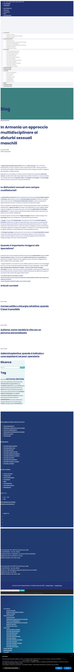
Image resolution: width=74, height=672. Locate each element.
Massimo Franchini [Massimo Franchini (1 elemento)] (15, 391)
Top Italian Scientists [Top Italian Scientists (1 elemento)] (17, 401)
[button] (71, 656)
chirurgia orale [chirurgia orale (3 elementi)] (5, 383)
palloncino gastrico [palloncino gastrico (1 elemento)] (4, 397)
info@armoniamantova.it (7, 504)
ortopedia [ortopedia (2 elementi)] (15, 395)
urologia (21, 275)
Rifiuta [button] (59, 668)
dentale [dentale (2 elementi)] (19, 385)
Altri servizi (6, 10)
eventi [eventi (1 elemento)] (5, 389)
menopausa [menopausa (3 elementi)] (8, 393)
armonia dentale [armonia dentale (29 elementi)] (15, 378)
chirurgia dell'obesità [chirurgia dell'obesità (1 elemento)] (8, 381)
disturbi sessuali (7, 275)
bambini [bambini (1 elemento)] (2, 381)
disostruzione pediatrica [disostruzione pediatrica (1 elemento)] (5, 387)
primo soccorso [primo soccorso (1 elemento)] (12, 399)
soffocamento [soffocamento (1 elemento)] (8, 401)
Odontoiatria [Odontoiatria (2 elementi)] (4, 395)
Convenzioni (6, 12)
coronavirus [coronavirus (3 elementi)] (4, 385)
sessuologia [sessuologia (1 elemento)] (3, 401)
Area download (7, 15)
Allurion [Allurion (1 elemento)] (4, 379)
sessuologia (15, 275)
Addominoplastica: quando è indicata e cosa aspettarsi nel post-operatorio (22, 355)
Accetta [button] (67, 668)
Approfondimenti (5, 120)
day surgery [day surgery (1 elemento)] (15, 385)
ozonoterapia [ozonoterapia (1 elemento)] (20, 395)
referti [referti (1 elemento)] (21, 399)
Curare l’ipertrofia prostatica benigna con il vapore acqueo (16, 281)
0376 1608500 (4, 502)
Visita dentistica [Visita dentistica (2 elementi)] (18, 403)
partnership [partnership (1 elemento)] (10, 397)
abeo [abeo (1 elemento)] (2, 379)
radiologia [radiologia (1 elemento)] (18, 399)
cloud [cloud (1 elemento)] (19, 383)
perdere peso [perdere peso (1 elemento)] (15, 397)
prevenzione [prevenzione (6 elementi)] (5, 399)
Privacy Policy (49, 585)
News (4, 13)
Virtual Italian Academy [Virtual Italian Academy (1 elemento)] (9, 403)
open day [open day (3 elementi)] (9, 395)
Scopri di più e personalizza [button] (11, 668)
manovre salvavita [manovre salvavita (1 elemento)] (7, 391)
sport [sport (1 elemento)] (12, 401)
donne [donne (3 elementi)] (2, 389)
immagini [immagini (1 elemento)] (9, 389)
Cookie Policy (58, 585)
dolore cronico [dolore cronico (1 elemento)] (19, 387)
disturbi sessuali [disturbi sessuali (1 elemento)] (13, 387)
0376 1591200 (11, 502)
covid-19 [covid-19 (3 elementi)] (10, 385)
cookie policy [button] (35, 660)
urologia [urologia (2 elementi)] (3, 403)
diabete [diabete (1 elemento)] (23, 385)
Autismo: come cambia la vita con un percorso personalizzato (21, 331)
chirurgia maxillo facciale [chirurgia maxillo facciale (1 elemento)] (17, 381)
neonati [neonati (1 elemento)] (14, 393)
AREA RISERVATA (7, 8)
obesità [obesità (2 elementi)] (17, 393)
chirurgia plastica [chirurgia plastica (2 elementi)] (13, 383)
